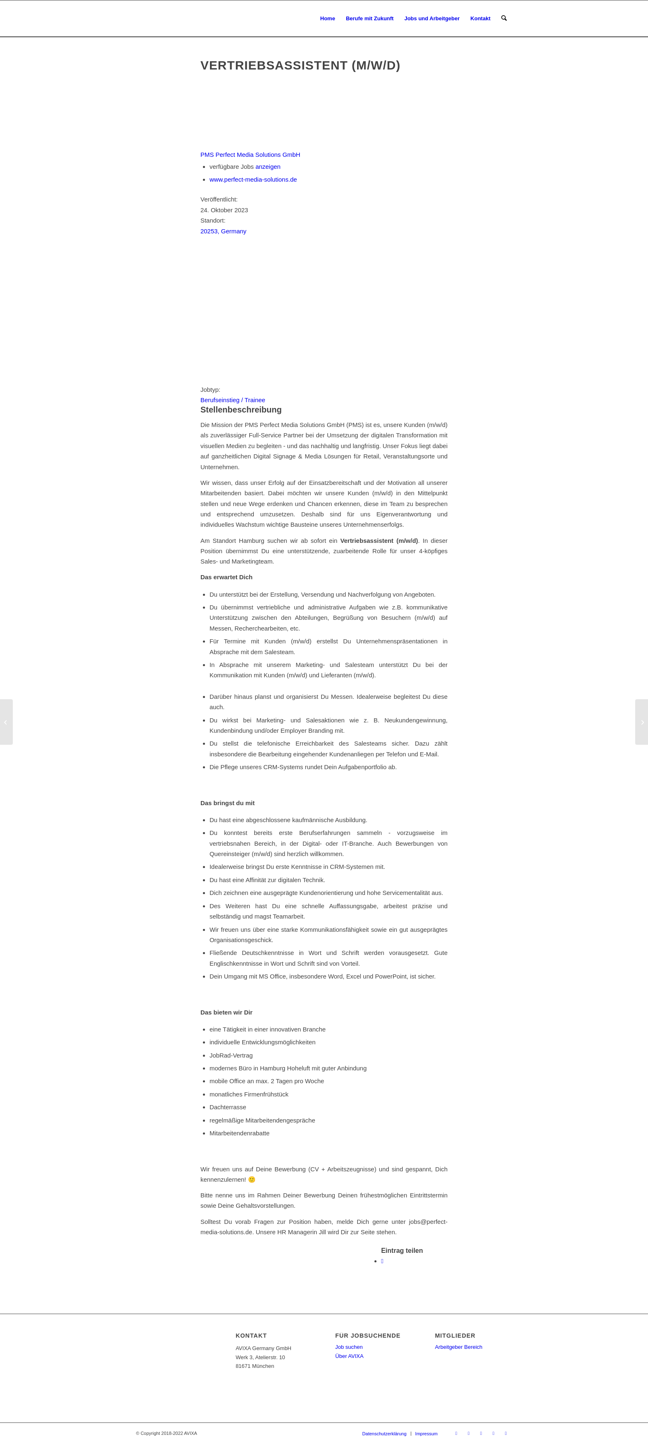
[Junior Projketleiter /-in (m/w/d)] (641, 722)
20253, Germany (223, 231)
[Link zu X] (456, 1433)
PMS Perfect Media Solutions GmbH (250, 154)
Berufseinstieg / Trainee (232, 399)
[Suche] (504, 18)
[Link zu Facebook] (468, 1433)
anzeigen (268, 166)
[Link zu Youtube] (481, 1433)
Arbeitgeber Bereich (458, 1347)
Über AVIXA (349, 1356)
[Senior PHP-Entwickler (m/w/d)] (6, 722)
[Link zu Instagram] (506, 1433)
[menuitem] (328, 18)
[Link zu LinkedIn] (493, 1433)
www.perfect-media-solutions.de (253, 179)
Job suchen (349, 1347)
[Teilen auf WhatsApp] (382, 1260)
